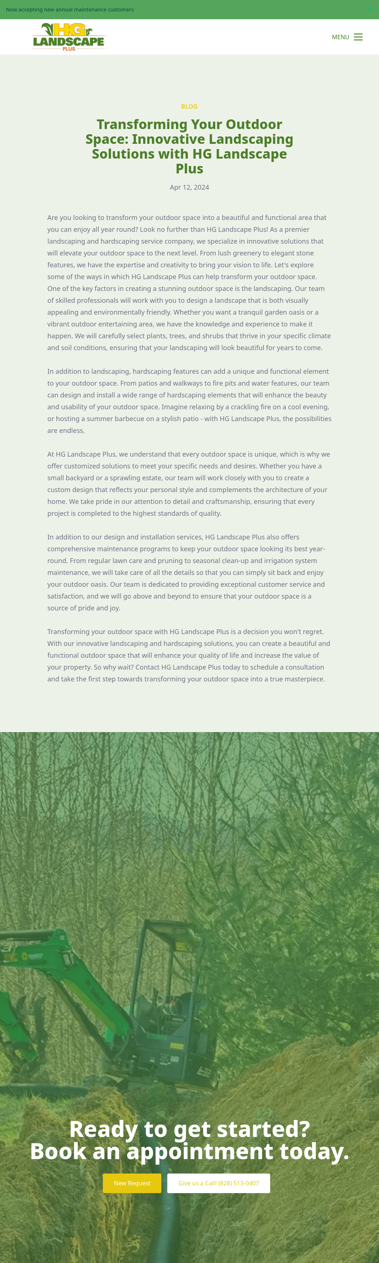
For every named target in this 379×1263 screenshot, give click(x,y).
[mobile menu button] (358, 37)
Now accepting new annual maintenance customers (70, 9)
